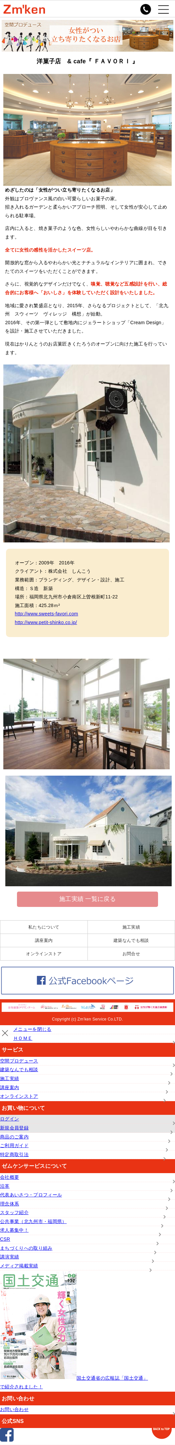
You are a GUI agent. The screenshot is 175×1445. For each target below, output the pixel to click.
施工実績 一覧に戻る (87, 899)
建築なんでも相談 (131, 940)
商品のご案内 (14, 1136)
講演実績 (9, 1256)
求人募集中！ (14, 1230)
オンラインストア (44, 953)
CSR (5, 1239)
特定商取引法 (14, 1154)
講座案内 (44, 940)
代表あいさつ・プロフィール (31, 1194)
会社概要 (9, 1177)
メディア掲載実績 (19, 1265)
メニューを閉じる (32, 1029)
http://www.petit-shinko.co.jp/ (46, 622)
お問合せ (131, 953)
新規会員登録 (14, 1127)
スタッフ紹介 (14, 1212)
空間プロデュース (19, 1061)
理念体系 (9, 1203)
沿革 (5, 1186)
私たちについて (43, 927)
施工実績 (131, 927)
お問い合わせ (14, 1409)
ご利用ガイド (14, 1145)
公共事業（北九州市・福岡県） (33, 1221)
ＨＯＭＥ (22, 1038)
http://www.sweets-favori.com (46, 613)
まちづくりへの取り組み (26, 1248)
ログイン (9, 1118)
